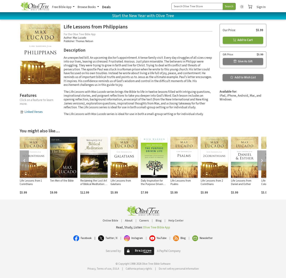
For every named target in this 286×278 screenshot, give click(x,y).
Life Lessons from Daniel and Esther (241, 182)
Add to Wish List (243, 77)
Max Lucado (79, 38)
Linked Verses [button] (33, 112)
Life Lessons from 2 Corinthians (212, 182)
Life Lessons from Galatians (121, 182)
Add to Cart (243, 40)
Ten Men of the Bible (62, 181)
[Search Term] (197, 6)
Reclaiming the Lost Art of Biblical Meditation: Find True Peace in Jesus (93, 186)
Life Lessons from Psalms (180, 182)
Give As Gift (243, 61)
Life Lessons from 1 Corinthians (31, 182)
